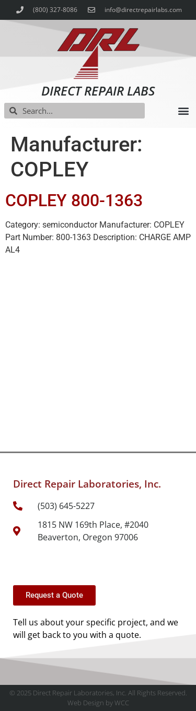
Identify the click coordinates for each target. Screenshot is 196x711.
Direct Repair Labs (98, 90)
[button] (183, 111)
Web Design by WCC (98, 702)
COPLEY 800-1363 (74, 200)
